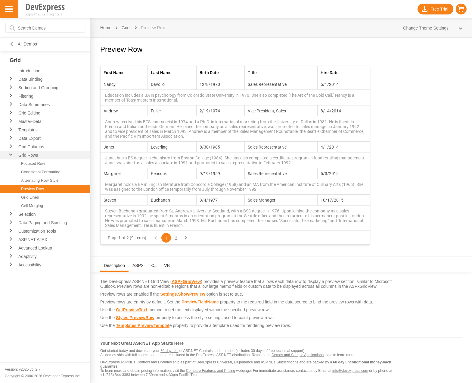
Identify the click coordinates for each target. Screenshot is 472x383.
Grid (125, 27)
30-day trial (169, 351)
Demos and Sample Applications (298, 355)
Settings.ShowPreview (182, 294)
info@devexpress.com (350, 371)
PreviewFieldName (200, 302)
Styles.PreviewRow (135, 317)
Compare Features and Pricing (210, 371)
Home (105, 27)
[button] (461, 9)
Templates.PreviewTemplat (142, 325)
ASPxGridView (186, 281)
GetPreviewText (131, 309)
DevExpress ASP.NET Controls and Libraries (136, 362)
